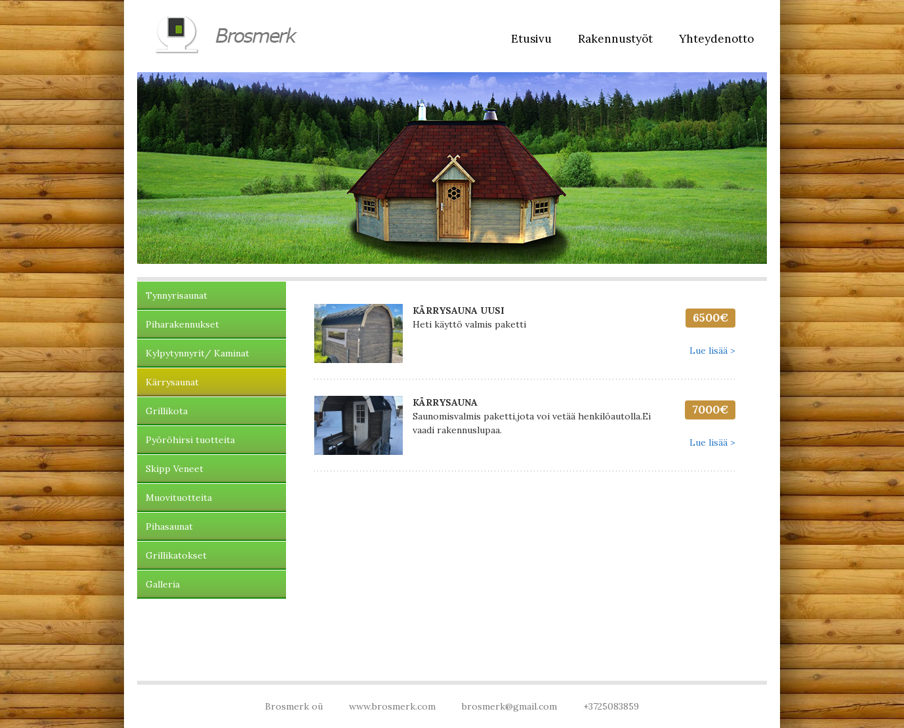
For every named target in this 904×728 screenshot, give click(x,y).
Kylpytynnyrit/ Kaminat (197, 353)
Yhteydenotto (716, 39)
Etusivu (531, 39)
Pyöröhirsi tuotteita (190, 440)
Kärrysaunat (172, 382)
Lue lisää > (712, 350)
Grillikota (167, 411)
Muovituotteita (179, 497)
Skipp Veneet (174, 469)
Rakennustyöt (615, 39)
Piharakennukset (182, 324)
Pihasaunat (169, 526)
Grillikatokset (176, 555)
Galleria (163, 584)
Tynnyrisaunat (176, 295)
